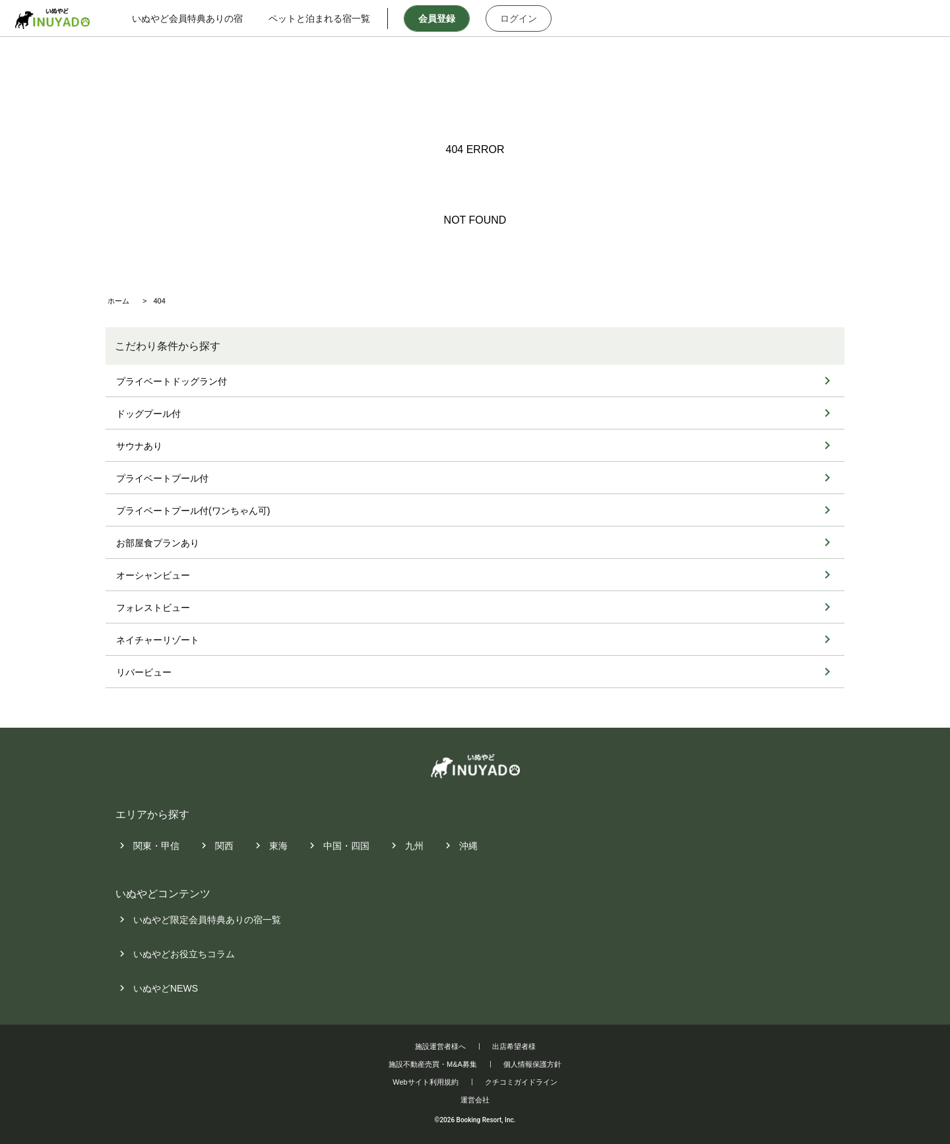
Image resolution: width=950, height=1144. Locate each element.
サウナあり (139, 446)
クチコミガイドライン (521, 1082)
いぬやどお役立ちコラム (184, 954)
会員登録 (448, 18)
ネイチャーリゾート (157, 640)
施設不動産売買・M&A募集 (433, 1064)
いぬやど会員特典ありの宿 (199, 18)
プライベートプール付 (162, 478)
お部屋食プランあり (157, 543)
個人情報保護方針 (532, 1064)
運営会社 (475, 1100)
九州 (414, 846)
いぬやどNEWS (165, 989)
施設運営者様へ (440, 1046)
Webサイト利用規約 (425, 1082)
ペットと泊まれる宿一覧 (332, 18)
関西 (224, 846)
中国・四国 (346, 846)
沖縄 (468, 846)
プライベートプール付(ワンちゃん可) (193, 510)
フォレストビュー (153, 607)
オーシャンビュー (153, 575)
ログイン (530, 18)
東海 (278, 846)
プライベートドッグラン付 (171, 381)
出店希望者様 (514, 1046)
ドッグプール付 (148, 413)
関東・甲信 (156, 846)
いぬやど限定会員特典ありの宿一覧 (207, 920)
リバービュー (144, 672)
